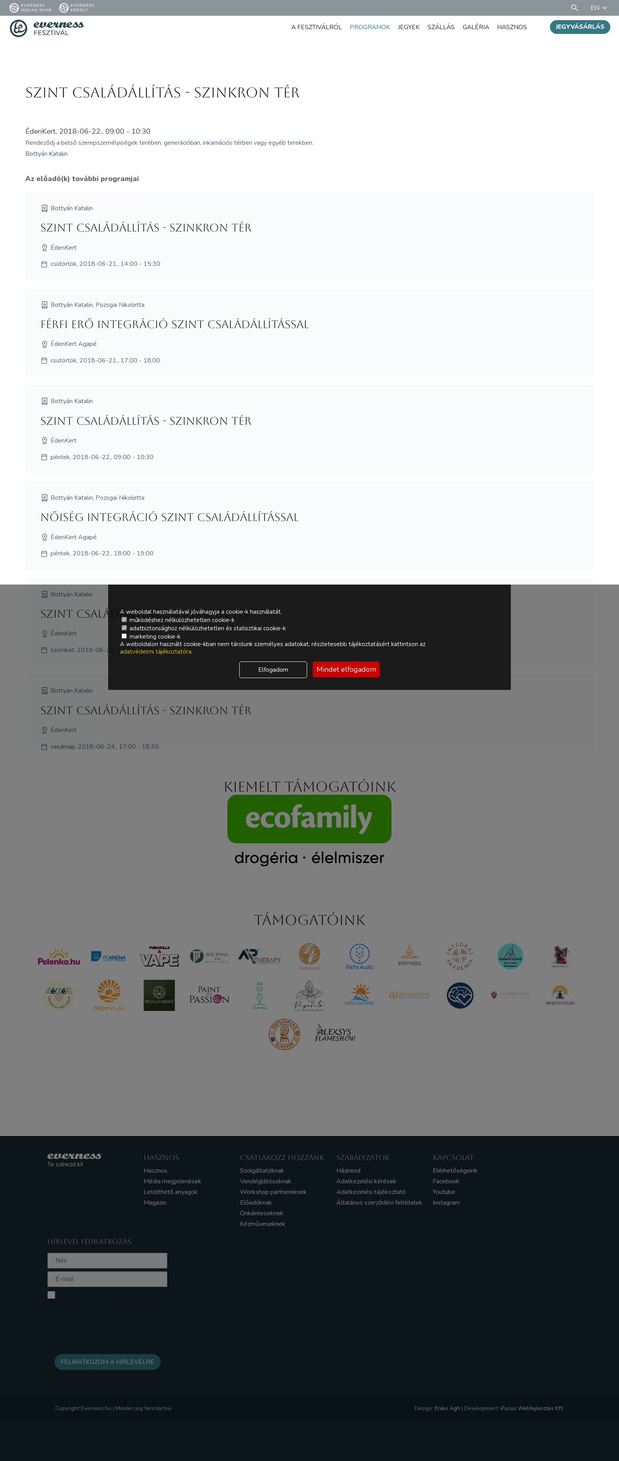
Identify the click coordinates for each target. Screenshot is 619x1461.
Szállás (440, 27)
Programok (367, 27)
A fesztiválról (313, 27)
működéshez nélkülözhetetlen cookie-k (178, 620)
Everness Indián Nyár (30, 8)
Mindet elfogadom (346, 669)
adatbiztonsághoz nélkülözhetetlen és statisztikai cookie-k (204, 628)
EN (600, 8)
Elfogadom (273, 669)
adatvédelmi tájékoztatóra (155, 652)
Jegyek (407, 27)
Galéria (475, 27)
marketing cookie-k (151, 637)
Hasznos (512, 27)
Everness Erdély (76, 8)
